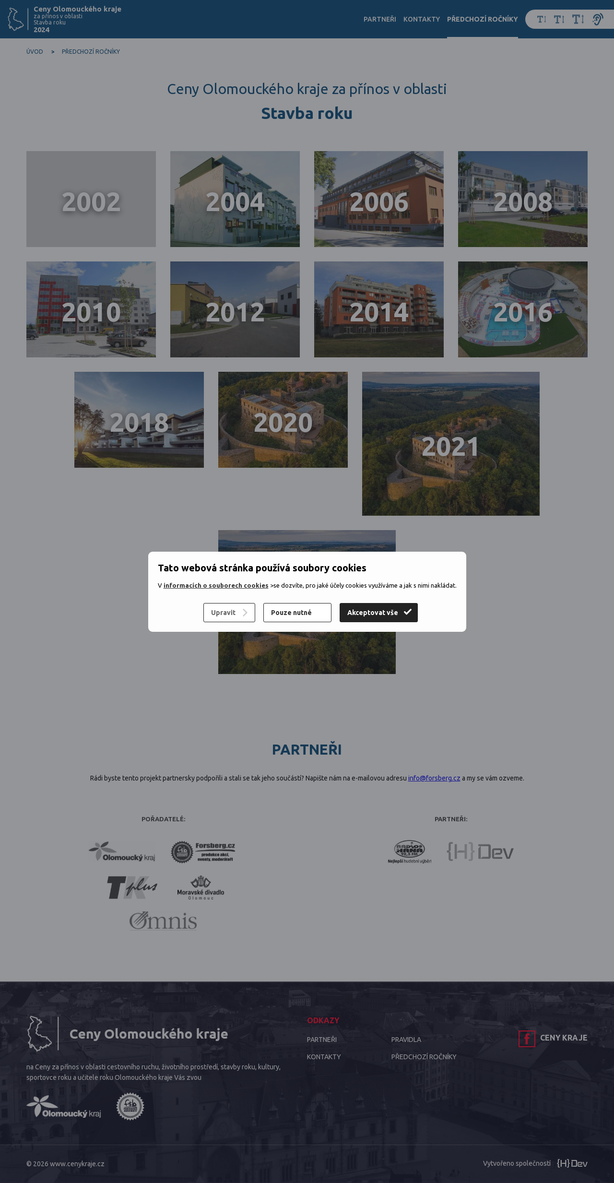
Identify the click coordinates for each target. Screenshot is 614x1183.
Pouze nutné (291, 612)
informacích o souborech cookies (216, 585)
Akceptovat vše (372, 612)
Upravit (223, 612)
